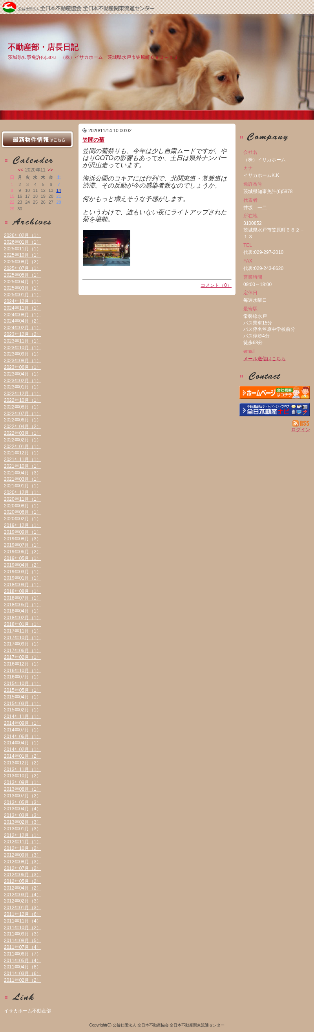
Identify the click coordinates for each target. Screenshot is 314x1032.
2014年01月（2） (22, 756)
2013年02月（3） (22, 822)
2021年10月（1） (22, 466)
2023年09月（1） (22, 354)
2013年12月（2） (22, 763)
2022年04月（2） (22, 426)
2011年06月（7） (22, 954)
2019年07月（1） (22, 545)
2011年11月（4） (22, 921)
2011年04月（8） (22, 967)
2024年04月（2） (22, 321)
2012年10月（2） (22, 848)
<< (20, 170)
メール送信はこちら (264, 358)
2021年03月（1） (22, 479)
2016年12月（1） (22, 664)
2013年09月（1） (22, 782)
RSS (301, 423)
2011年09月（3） (22, 934)
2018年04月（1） (22, 611)
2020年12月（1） (22, 492)
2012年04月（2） (22, 888)
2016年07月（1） (22, 677)
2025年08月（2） (22, 261)
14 (58, 190)
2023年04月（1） (22, 374)
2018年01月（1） (22, 624)
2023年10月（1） (22, 347)
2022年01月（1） (22, 446)
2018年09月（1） (22, 584)
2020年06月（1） (22, 512)
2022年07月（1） (22, 413)
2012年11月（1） (22, 841)
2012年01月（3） (22, 907)
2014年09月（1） (22, 723)
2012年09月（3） (22, 855)
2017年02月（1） (22, 657)
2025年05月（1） (22, 275)
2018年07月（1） (22, 598)
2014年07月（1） (22, 730)
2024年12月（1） (22, 301)
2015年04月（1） (22, 697)
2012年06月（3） (22, 874)
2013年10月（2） (22, 776)
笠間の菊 (93, 140)
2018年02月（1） (22, 617)
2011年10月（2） (22, 927)
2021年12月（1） (22, 453)
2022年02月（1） (22, 440)
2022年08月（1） (22, 407)
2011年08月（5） (22, 940)
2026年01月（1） (22, 242)
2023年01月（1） (22, 387)
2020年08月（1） (22, 506)
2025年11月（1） (22, 249)
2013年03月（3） (22, 815)
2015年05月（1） (22, 690)
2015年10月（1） (22, 683)
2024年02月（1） (22, 327)
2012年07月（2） (22, 868)
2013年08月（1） (22, 789)
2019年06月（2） (22, 551)
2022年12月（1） (22, 393)
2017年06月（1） (22, 650)
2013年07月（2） (22, 796)
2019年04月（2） (22, 565)
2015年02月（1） (22, 710)
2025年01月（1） (22, 294)
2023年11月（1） (22, 341)
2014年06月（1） (22, 736)
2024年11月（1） (22, 308)
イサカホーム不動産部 (27, 1011)
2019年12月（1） (22, 525)
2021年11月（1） (22, 459)
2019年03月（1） (22, 571)
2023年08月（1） (22, 360)
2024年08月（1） (22, 314)
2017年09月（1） (22, 644)
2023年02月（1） (22, 380)
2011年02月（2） (22, 980)
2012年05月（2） (22, 881)
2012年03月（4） (22, 894)
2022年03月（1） (22, 433)
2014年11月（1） (22, 716)
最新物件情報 (37, 139)
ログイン (300, 429)
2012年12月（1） (22, 835)
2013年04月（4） (22, 808)
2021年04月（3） (22, 473)
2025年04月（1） (22, 281)
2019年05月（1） (22, 558)
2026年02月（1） (22, 235)
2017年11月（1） (22, 631)
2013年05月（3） (22, 802)
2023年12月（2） (22, 334)
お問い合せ (274, 376)
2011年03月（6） (22, 973)
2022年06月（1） (22, 420)
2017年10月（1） (22, 637)
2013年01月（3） (22, 828)
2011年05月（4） (22, 960)
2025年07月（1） (22, 268)
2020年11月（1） (22, 499)
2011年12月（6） (22, 914)
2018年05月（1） (22, 604)
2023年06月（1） (22, 367)
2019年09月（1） (22, 532)
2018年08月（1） (22, 591)
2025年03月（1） (22, 288)
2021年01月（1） (22, 486)
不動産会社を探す (274, 409)
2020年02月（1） (22, 518)
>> (50, 170)
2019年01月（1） (22, 578)
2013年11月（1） (22, 769)
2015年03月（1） (22, 703)
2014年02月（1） (22, 749)
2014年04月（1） (22, 743)
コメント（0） (216, 285)
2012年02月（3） (22, 901)
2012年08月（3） (22, 861)
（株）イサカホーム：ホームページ (274, 392)
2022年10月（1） (22, 400)
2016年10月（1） (22, 670)
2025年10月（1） (22, 255)
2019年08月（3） (22, 539)
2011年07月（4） (22, 947)
